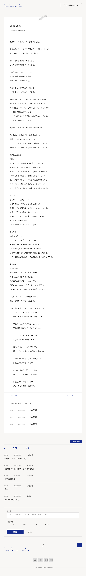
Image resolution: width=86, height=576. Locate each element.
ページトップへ (79, 544)
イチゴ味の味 (9, 479)
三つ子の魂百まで (11, 499)
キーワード (10, 510)
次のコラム (71, 395)
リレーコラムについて (71, 5)
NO (6, 448)
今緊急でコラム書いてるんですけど (19, 469)
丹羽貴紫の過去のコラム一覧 (20, 403)
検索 (15, 531)
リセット (31, 531)
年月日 (16, 448)
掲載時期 (10, 521)
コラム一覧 (76, 441)
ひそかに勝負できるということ (17, 458)
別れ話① (33, 424)
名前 (28, 448)
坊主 (6, 489)
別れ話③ (33, 410)
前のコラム (15, 395)
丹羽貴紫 (21, 30)
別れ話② (33, 417)
